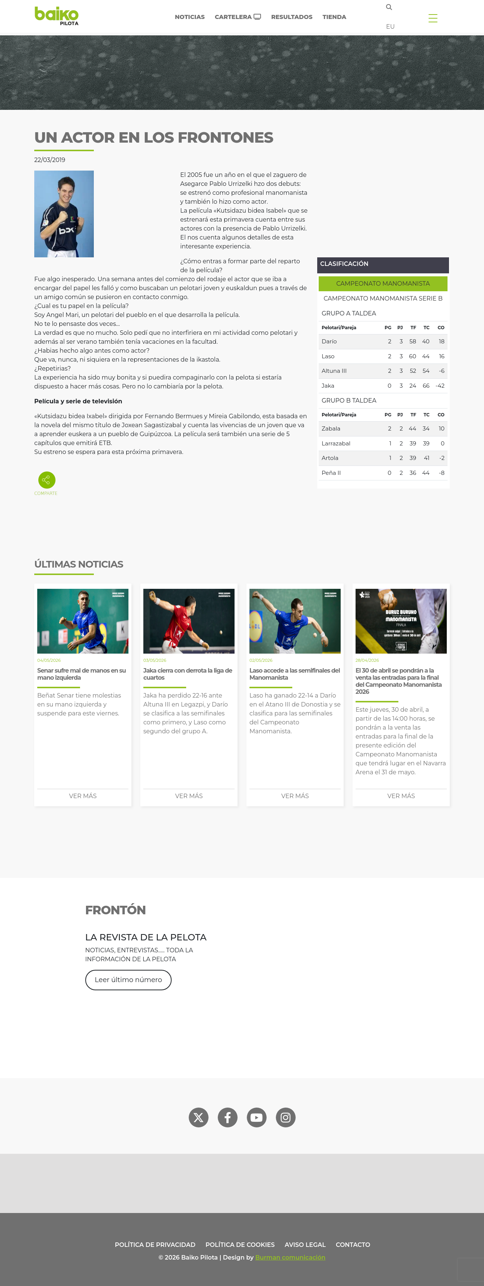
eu (390, 26)
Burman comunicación (290, 1257)
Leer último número (128, 980)
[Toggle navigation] (433, 18)
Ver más (83, 796)
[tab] (383, 283)
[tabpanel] (383, 393)
